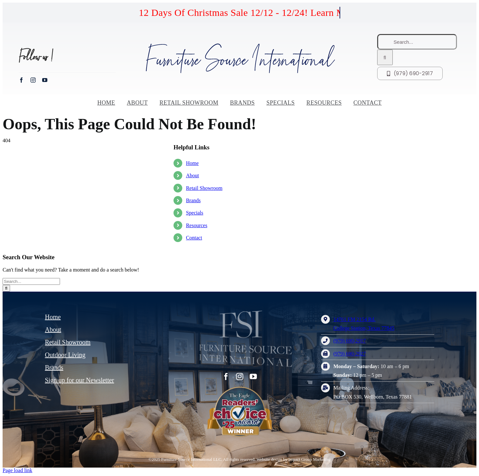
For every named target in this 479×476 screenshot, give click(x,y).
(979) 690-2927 (349, 353)
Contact (194, 237)
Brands (193, 200)
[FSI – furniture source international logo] (230, 310)
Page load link (17, 470)
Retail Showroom (204, 188)
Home (192, 163)
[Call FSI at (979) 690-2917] (410, 73)
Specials (194, 212)
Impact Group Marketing (309, 459)
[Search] (385, 57)
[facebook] (21, 80)
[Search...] (417, 42)
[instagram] (33, 80)
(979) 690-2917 (349, 340)
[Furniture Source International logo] (239, 44)
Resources (196, 225)
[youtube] (44, 80)
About (192, 175)
